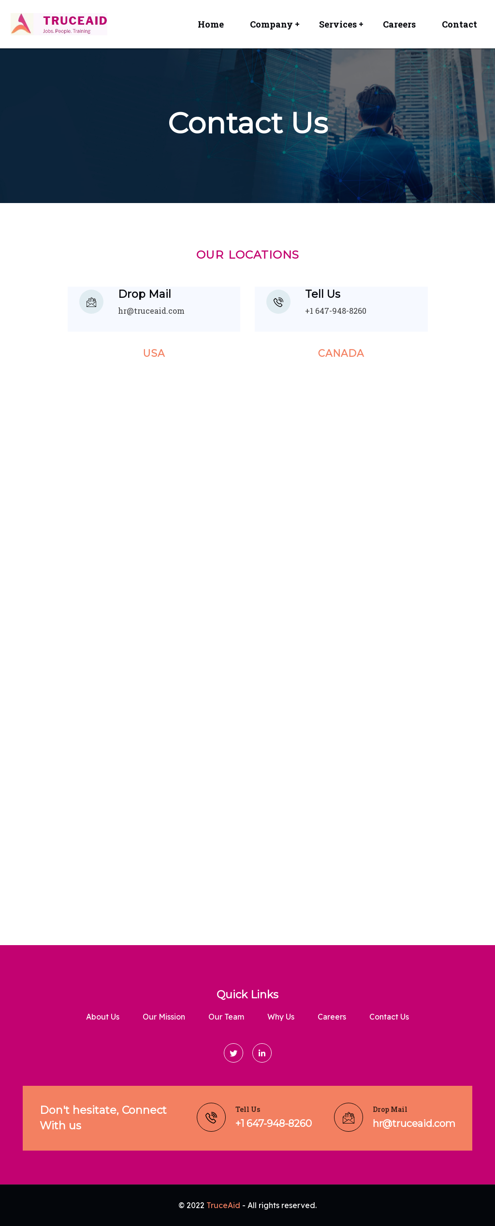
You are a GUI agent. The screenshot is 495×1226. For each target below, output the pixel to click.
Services (338, 24)
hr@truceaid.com (151, 311)
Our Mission (164, 1017)
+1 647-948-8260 (335, 311)
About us (102, 1017)
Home (211, 24)
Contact (459, 24)
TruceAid (223, 1205)
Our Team (226, 1017)
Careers (399, 24)
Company (271, 24)
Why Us (280, 1017)
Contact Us (389, 1017)
